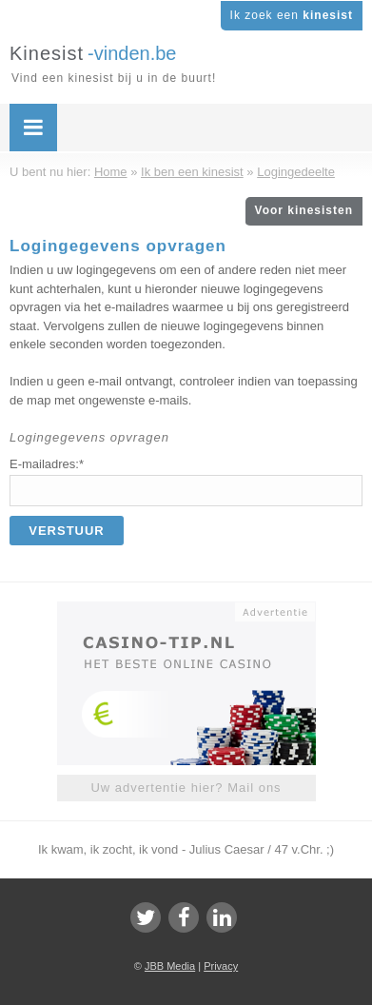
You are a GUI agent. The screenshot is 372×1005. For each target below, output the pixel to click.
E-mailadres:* (47, 464)
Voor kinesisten (304, 210)
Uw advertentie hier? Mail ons (185, 787)
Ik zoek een (291, 15)
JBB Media (170, 966)
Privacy (221, 966)
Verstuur (67, 530)
